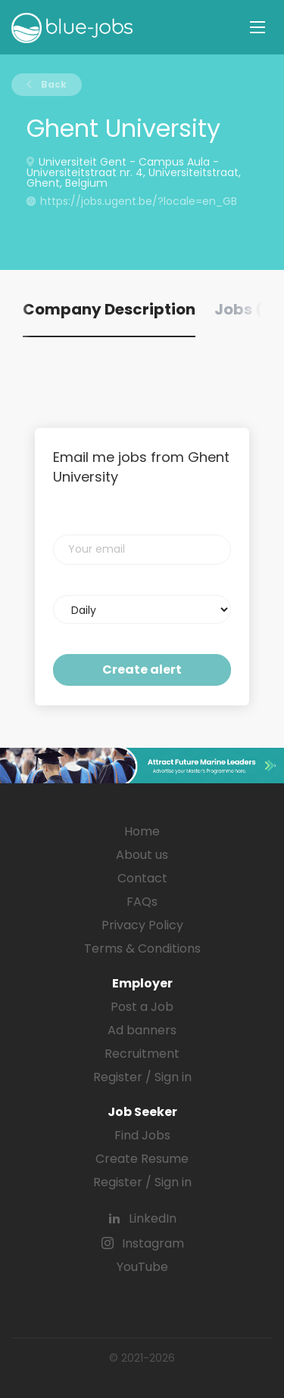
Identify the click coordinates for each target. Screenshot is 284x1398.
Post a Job (142, 1006)
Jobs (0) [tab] (247, 309)
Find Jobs (142, 1135)
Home (142, 831)
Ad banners (142, 1030)
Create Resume (142, 1158)
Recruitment (142, 1053)
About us (142, 854)
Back (53, 84)
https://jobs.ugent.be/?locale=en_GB (138, 201)
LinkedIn (152, 1218)
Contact (142, 878)
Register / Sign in (142, 1077)
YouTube (142, 1267)
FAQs (142, 901)
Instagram (153, 1243)
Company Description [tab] (109, 309)
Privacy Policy (142, 925)
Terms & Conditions (142, 948)
